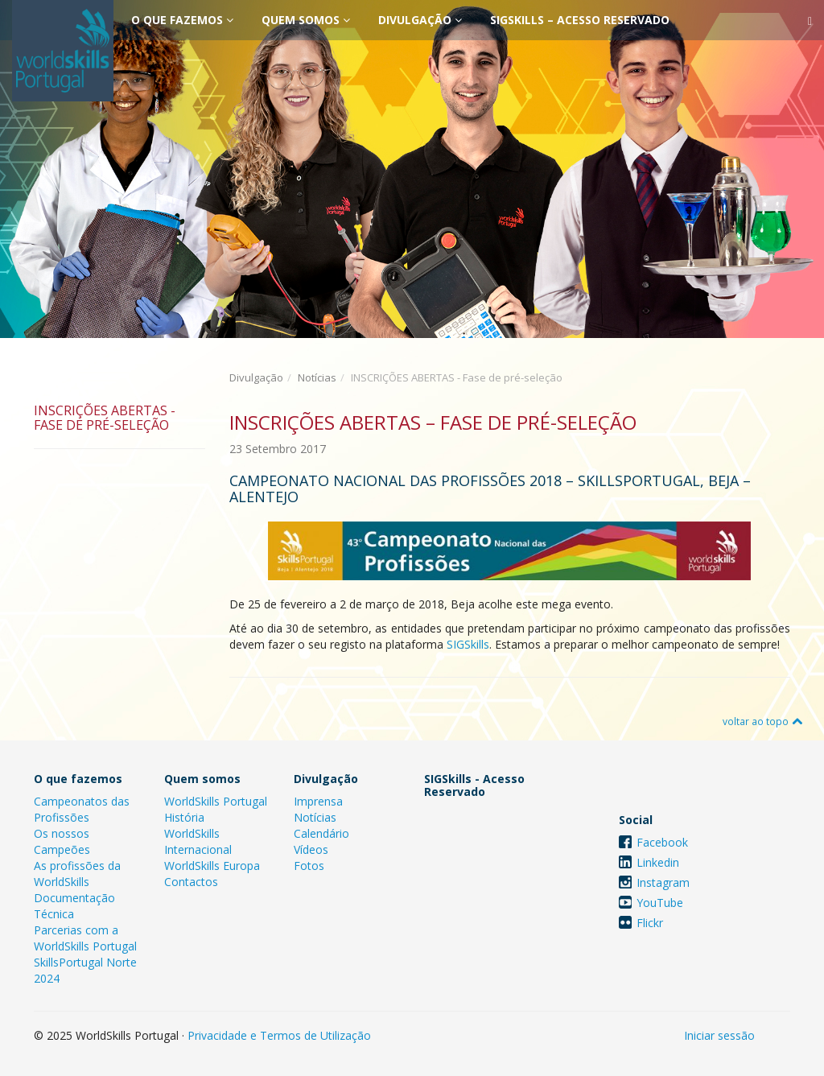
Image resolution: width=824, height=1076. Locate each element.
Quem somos (306, 19)
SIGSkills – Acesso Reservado (580, 19)
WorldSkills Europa (212, 865)
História (184, 817)
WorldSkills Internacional (198, 841)
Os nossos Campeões (62, 841)
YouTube (660, 902)
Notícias (317, 377)
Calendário (321, 833)
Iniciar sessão (719, 1035)
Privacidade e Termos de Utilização (279, 1035)
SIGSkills (468, 644)
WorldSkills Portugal (215, 801)
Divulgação (420, 19)
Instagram (663, 882)
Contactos (191, 881)
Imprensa (318, 801)
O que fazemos (182, 19)
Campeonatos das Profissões (82, 809)
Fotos (309, 865)
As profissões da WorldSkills (77, 873)
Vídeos (311, 849)
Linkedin (658, 862)
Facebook (662, 842)
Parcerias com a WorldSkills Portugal (85, 938)
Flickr (650, 922)
